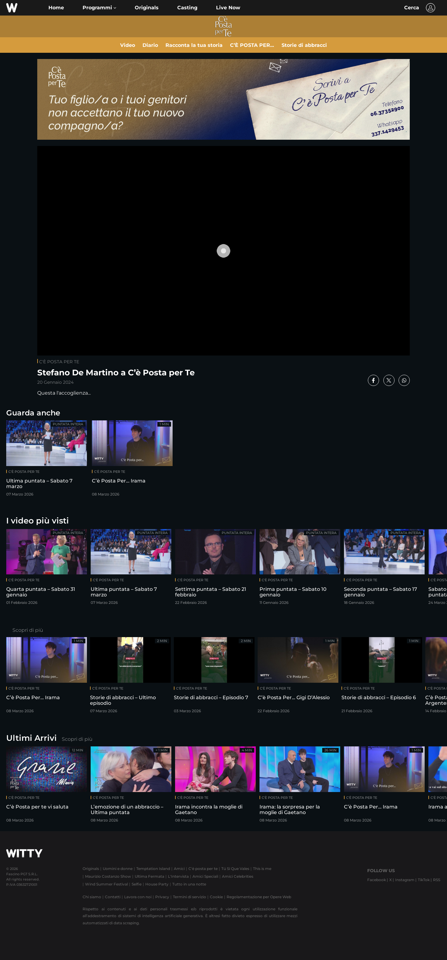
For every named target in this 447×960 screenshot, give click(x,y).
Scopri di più (27, 630)
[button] (99, 7)
